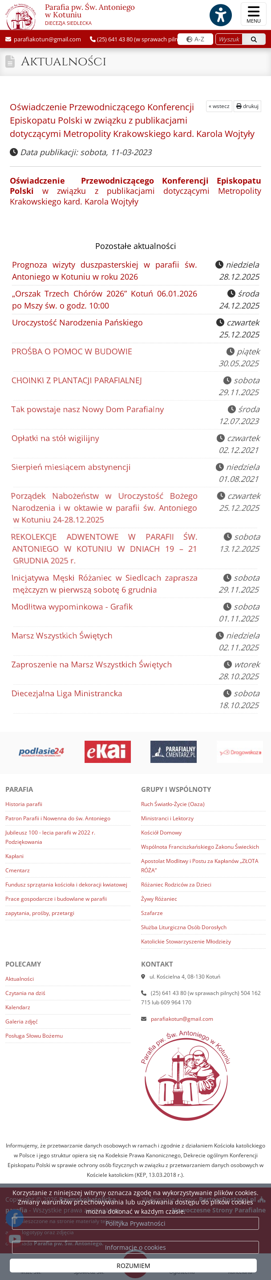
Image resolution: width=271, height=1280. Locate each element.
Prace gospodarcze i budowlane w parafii (56, 899)
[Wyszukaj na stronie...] (229, 39)
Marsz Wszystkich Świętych (62, 636)
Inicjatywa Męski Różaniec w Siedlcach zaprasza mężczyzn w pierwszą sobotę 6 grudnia (102, 584)
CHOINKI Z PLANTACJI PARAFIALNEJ (77, 381)
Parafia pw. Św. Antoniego (70, 16)
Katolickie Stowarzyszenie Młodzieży (186, 941)
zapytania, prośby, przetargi (39, 913)
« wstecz (219, 106)
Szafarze (152, 913)
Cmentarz (17, 870)
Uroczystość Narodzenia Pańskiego (77, 322)
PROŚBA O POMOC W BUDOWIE (72, 352)
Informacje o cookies (135, 1247)
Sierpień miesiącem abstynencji (71, 468)
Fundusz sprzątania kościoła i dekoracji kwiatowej (66, 884)
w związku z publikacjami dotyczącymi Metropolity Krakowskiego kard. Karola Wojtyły (135, 191)
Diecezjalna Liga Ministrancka (67, 694)
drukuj (247, 106)
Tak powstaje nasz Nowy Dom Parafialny (88, 410)
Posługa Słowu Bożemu (34, 1035)
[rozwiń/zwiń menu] (254, 14)
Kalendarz (17, 1007)
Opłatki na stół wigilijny (56, 439)
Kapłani (14, 856)
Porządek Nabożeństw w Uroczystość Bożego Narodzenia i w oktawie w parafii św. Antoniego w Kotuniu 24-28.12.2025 (102, 509)
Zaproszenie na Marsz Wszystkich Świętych (92, 665)
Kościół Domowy (161, 832)
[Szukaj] (254, 39)
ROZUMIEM (133, 1265)
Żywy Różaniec (159, 899)
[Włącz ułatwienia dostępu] (220, 15)
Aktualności (63, 61)
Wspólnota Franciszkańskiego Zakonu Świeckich (200, 847)
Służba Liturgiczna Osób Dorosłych (184, 927)
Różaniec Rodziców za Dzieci (176, 884)
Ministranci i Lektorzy (167, 818)
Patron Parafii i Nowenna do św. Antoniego (57, 818)
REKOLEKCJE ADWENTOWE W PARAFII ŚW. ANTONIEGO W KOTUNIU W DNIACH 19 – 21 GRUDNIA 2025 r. (102, 549)
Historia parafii (23, 804)
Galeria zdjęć (21, 1021)
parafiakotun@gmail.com (46, 39)
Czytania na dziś (25, 993)
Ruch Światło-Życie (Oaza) (173, 804)
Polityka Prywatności (135, 1223)
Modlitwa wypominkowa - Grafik (72, 607)
